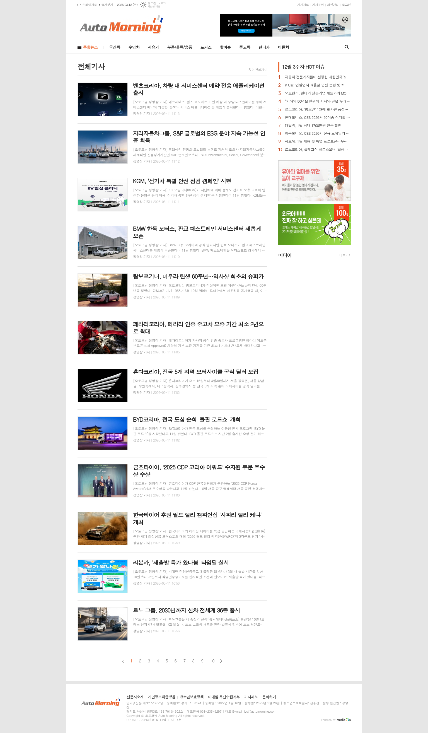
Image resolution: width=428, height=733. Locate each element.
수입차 (134, 47)
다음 (221, 661)
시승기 (153, 47)
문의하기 (269, 697)
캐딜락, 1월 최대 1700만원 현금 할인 (313, 125)
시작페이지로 (88, 5)
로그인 (346, 5)
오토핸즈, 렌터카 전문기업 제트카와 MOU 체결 (318, 93)
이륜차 (283, 47)
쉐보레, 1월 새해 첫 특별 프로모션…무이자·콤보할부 (318, 141)
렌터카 (263, 47)
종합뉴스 (90, 47)
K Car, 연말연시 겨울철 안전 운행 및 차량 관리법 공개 (318, 85)
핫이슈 (225, 47)
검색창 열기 (345, 47)
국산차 (114, 47)
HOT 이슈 (303, 66)
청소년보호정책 (192, 697)
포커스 (205, 47)
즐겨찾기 (107, 5)
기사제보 (303, 5)
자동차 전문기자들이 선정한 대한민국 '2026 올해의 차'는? (318, 77)
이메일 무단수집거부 (224, 697)
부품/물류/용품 (179, 47)
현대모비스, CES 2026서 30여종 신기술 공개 (318, 117)
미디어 (285, 255)
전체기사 (261, 69)
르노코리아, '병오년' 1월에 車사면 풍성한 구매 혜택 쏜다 (318, 109)
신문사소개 (135, 697)
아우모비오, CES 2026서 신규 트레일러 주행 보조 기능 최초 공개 (318, 133)
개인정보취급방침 (161, 697)
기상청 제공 (153, 6)
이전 (123, 661)
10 (212, 661)
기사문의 (318, 5)
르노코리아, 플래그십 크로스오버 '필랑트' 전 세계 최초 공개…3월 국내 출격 (318, 149)
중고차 (244, 47)
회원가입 (332, 5)
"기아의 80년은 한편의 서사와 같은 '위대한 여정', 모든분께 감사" (318, 101)
